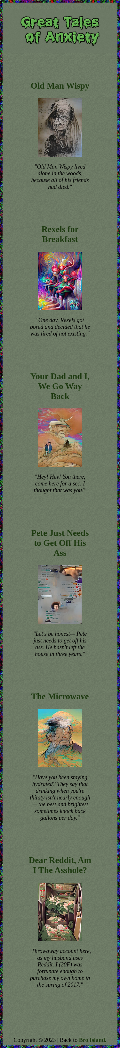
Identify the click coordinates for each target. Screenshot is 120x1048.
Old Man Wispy (60, 86)
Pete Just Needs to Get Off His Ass (60, 543)
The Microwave (60, 696)
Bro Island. (93, 1040)
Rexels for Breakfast (59, 234)
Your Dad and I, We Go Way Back (60, 386)
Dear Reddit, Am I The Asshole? (60, 865)
